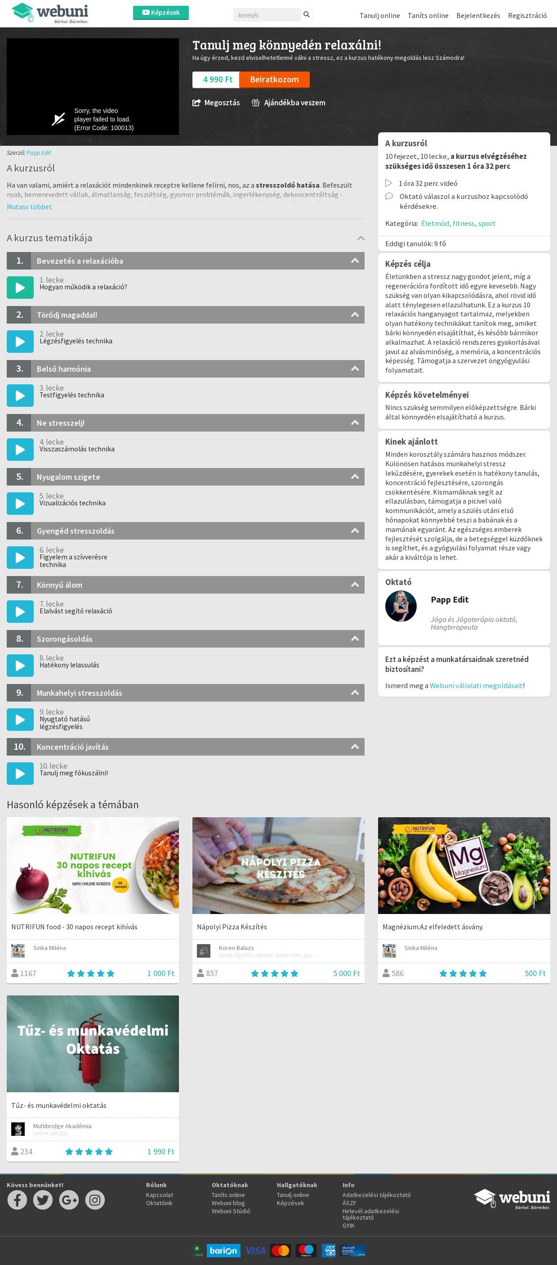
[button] (29, 206)
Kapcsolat (159, 1195)
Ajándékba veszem (288, 103)
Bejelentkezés (478, 15)
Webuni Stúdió (231, 1211)
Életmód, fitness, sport (458, 223)
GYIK (349, 1225)
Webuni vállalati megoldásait (476, 685)
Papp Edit (39, 153)
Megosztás (216, 103)
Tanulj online (380, 15)
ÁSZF (349, 1203)
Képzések (161, 12)
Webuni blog (228, 1203)
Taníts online (428, 15)
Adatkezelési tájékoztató (377, 1195)
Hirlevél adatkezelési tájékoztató (371, 1214)
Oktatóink (159, 1203)
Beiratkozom (274, 79)
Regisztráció (527, 15)
